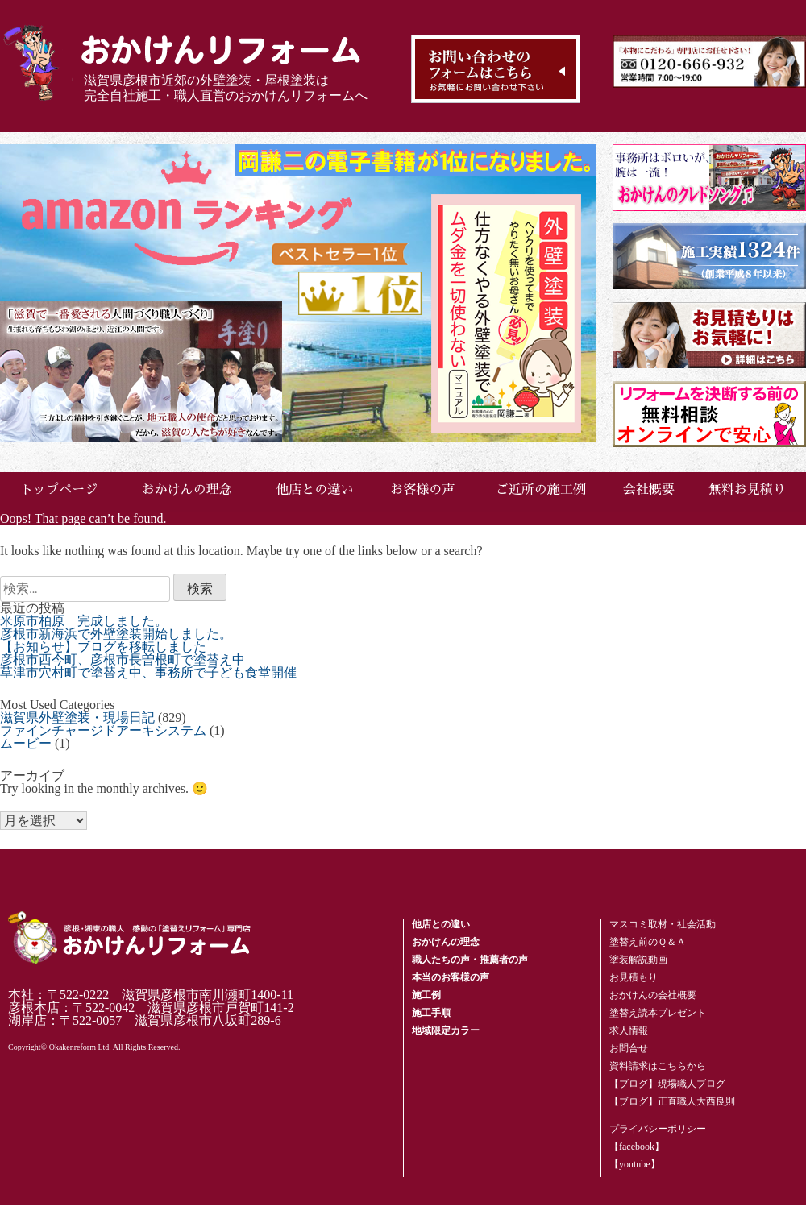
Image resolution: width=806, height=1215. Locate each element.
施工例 (426, 995)
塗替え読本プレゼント (657, 1012)
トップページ (59, 489)
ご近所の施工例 (541, 489)
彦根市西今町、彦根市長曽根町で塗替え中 (122, 659)
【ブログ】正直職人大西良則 (672, 1101)
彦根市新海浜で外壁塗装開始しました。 (116, 634)
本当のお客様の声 (450, 977)
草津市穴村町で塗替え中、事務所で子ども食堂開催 (148, 672)
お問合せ (628, 1048)
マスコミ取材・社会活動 (662, 924)
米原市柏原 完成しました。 (84, 621)
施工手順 (431, 1012)
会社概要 (649, 489)
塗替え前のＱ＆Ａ (647, 942)
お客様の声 (422, 489)
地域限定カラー (446, 1030)
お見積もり (633, 977)
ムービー (26, 743)
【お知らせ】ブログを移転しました (103, 646)
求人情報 (628, 1030)
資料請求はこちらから (657, 1066)
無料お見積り (747, 489)
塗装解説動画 (638, 959)
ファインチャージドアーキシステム (103, 730)
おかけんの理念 (187, 489)
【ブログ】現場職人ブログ (667, 1083)
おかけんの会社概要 (652, 995)
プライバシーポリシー (657, 1128)
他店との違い (314, 489)
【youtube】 (634, 1164)
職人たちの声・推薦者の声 (470, 959)
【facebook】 (636, 1146)
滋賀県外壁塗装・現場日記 (77, 717)
